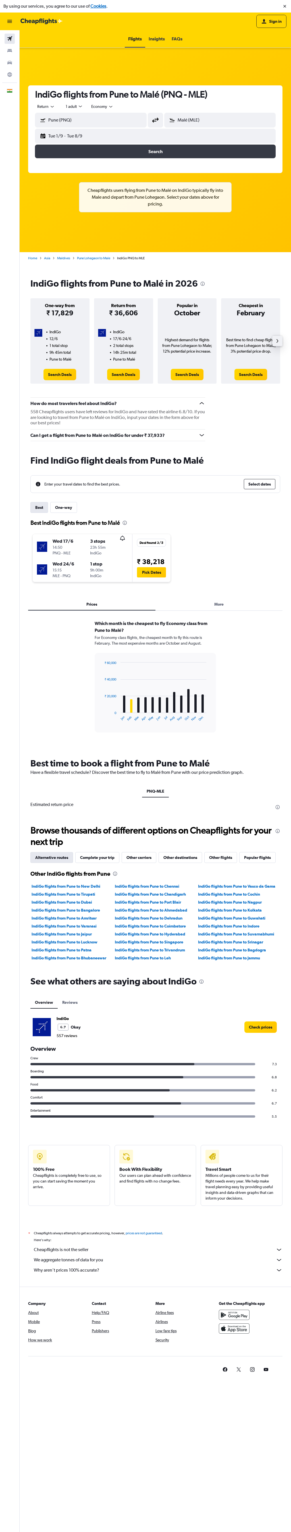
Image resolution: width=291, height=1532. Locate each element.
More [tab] (219, 604)
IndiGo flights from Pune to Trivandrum (150, 950)
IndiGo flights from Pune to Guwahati (231, 918)
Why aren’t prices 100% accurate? (158, 1270)
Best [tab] (39, 507)
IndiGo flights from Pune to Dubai (62, 902)
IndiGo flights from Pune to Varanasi (64, 926)
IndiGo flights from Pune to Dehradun (148, 918)
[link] (59, 374)
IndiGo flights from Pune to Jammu (229, 958)
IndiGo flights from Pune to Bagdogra (232, 950)
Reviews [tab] (70, 1002)
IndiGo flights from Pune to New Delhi (66, 886)
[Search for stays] (9, 50)
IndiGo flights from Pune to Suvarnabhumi (236, 934)
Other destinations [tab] (180, 857)
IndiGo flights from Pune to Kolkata (230, 910)
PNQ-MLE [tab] (155, 791)
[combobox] (46, 106)
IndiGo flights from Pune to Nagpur (230, 902)
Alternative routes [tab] (51, 857)
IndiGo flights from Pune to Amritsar (64, 918)
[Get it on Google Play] (234, 1315)
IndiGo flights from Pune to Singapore (149, 942)
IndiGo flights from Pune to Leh (143, 958)
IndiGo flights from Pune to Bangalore (66, 910)
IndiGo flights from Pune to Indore (228, 926)
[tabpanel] (155, 682)
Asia (47, 258)
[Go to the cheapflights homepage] (41, 21)
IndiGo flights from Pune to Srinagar (230, 942)
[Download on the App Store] (234, 1328)
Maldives (63, 258)
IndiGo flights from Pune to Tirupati (63, 894)
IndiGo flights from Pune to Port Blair (148, 902)
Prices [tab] (91, 604)
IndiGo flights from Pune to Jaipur (62, 934)
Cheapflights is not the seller (158, 1249)
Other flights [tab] (220, 857)
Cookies (98, 6)
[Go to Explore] (9, 74)
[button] (284, 6)
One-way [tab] (63, 507)
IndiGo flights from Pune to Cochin (229, 894)
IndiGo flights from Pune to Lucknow (64, 942)
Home (32, 258)
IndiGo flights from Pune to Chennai (147, 886)
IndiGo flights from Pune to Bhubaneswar (69, 958)
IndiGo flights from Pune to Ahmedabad (151, 910)
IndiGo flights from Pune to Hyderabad (150, 934)
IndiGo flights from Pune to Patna (62, 950)
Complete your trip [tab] (97, 857)
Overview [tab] (44, 1002)
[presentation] (202, 283)
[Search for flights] (9, 38)
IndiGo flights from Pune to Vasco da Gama (236, 886)
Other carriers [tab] (138, 857)
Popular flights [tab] (257, 857)
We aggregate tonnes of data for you (158, 1260)
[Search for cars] (9, 62)
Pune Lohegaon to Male (93, 258)
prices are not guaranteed (144, 1233)
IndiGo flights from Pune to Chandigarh (150, 894)
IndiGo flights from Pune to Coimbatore (150, 926)
